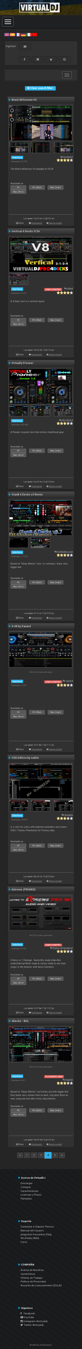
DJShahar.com (65, 551)
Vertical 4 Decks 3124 (26, 231)
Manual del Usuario (32, 1230)
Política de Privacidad (33, 1281)
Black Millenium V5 (24, 99)
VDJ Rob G (67, 420)
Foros (24, 1242)
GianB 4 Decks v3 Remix (27, 494)
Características (29, 1191)
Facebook (28, 1313)
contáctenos (28, 1273)
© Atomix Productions (41, 1345)
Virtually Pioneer (22, 363)
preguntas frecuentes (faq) (36, 1234)
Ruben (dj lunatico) (63, 948)
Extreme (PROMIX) (23, 889)
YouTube (27, 1317)
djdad (70, 288)
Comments (36, 223)
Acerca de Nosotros (32, 1270)
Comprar (26, 1187)
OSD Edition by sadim (25, 757)
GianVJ (69, 1079)
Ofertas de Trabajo (31, 1277)
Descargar (27, 1183)
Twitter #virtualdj (32, 1324)
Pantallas (26, 1198)
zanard (69, 680)
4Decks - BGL (20, 1021)
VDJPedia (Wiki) (30, 1238)
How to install (55, 223)
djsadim (69, 815)
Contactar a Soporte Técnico (37, 1226)
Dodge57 (68, 157)
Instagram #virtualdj (34, 1321)
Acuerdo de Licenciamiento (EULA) (41, 1285)
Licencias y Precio (31, 1194)
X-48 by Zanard (21, 626)
